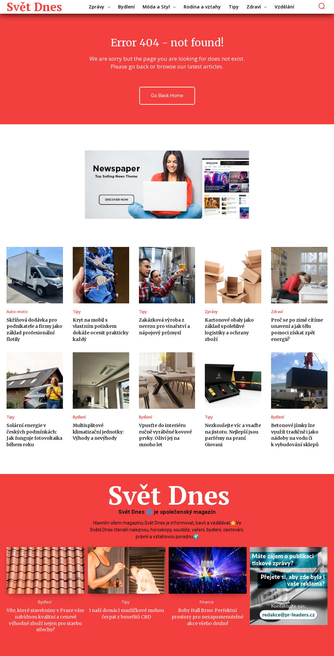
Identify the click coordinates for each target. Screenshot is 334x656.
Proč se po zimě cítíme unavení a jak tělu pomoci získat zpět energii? (297, 329)
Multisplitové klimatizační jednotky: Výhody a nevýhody (98, 431)
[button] (321, 5)
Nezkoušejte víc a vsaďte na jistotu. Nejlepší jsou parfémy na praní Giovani (233, 435)
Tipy (77, 312)
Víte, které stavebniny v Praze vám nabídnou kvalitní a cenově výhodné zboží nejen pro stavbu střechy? (45, 620)
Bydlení (79, 417)
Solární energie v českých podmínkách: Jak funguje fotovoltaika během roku (34, 435)
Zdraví (277, 312)
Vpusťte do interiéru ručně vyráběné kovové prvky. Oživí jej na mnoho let (165, 435)
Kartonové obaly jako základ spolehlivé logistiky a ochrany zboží (229, 329)
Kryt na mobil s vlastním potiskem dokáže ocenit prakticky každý (101, 329)
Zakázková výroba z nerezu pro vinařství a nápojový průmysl (164, 326)
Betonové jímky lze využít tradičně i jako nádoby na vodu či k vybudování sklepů (295, 435)
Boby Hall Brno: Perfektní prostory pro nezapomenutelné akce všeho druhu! (207, 616)
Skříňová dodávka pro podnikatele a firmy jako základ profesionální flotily (34, 329)
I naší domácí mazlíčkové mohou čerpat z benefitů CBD (126, 613)
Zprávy (211, 312)
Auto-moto (17, 312)
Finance (207, 602)
